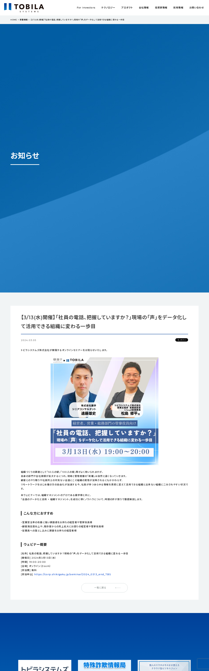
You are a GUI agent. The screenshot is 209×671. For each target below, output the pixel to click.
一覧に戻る (100, 587)
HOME (13, 20)
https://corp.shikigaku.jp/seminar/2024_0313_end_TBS (72, 574)
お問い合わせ (196, 7)
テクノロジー (108, 7)
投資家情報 (161, 7)
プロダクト (127, 7)
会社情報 (144, 7)
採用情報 (178, 7)
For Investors (86, 7)
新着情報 (24, 20)
